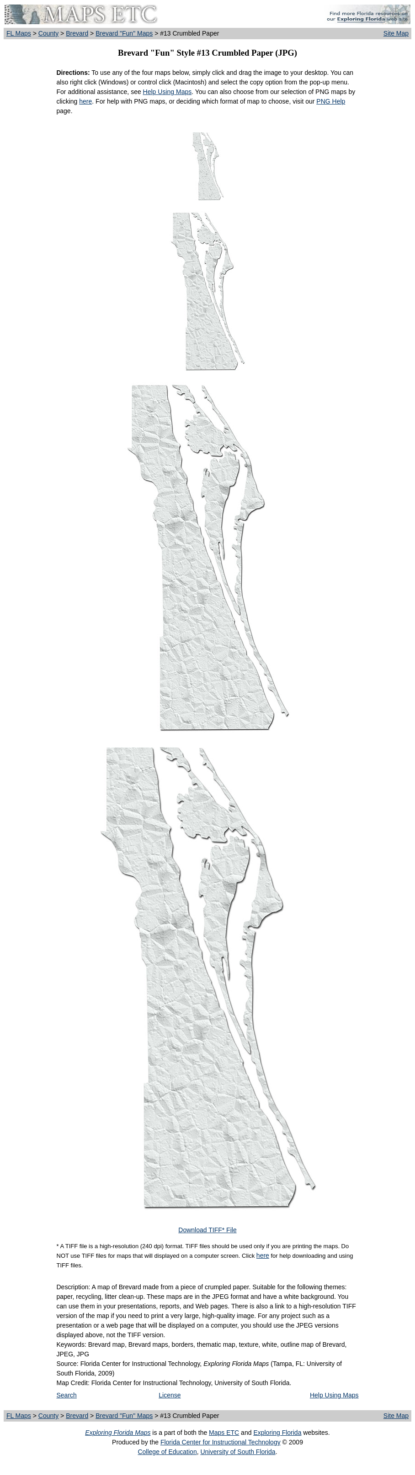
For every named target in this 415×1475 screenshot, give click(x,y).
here (85, 101)
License (170, 1395)
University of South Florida (237, 1451)
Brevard (77, 33)
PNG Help (330, 101)
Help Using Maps (167, 91)
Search (67, 1395)
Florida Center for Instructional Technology (220, 1442)
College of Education (167, 1451)
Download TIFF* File (207, 1230)
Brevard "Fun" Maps (124, 33)
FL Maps (18, 33)
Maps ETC (224, 1432)
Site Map (396, 33)
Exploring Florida (277, 1432)
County (48, 33)
